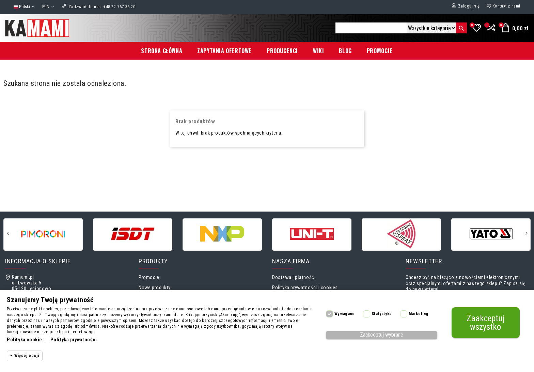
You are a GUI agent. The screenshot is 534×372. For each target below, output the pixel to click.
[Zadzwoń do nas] (101, 6)
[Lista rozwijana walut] (48, 7)
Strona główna (161, 51)
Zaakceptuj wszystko (486, 322)
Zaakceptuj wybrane (381, 334)
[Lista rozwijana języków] (24, 7)
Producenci (282, 51)
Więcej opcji (26, 355)
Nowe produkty (155, 288)
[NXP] (222, 234)
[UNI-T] (311, 234)
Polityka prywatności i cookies (305, 288)
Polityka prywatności (73, 340)
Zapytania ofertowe (224, 51)
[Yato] (491, 234)
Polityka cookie (24, 340)
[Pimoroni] (43, 234)
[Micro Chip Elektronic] (401, 234)
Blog (345, 51)
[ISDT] (132, 234)
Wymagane (344, 313)
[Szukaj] (371, 27)
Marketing (418, 313)
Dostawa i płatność (293, 277)
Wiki (318, 51)
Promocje (380, 51)
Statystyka (382, 313)
